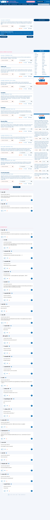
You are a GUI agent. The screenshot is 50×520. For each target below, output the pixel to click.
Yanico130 (6, 325)
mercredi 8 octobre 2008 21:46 (5, 206)
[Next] (24, 494)
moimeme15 (6, 251)
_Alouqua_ (6, 409)
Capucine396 (6, 293)
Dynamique (3, 107)
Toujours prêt (3, 66)
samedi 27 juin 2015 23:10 (7, 348)
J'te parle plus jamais (5, 172)
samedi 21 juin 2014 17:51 (7, 263)
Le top (19, 4)
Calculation (3, 92)
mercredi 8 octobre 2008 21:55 (5, 455)
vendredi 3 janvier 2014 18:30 (8, 338)
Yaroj (5, 346)
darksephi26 (6, 356)
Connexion (48, 1)
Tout (1, 4)
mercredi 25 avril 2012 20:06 (7, 242)
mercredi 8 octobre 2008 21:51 (5, 422)
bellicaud (5, 388)
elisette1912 (6, 366)
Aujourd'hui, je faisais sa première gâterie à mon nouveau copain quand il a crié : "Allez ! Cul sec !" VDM (41, 174)
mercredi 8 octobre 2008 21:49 (5, 194)
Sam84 (2, 304)
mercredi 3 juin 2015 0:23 (7, 295)
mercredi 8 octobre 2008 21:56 (5, 476)
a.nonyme (3, 420)
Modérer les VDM (40, 1)
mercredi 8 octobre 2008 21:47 (5, 306)
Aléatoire (5, 4)
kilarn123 (5, 271)
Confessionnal (24, 4)
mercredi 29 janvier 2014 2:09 (8, 253)
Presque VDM (30, 4)
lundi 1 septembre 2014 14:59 (8, 284)
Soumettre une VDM (30, 1)
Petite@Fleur (3, 463)
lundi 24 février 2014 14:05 (7, 401)
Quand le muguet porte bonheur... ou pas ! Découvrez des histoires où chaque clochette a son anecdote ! (16, 33)
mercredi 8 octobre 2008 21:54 (5, 444)
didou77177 (6, 484)
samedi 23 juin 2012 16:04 (7, 328)
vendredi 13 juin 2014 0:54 (7, 486)
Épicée (9, 4)
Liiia (2, 377)
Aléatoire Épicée (14, 4)
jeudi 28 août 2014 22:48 (7, 411)
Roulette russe (4, 158)
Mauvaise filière (4, 121)
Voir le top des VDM (41, 83)
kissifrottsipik (3, 430)
